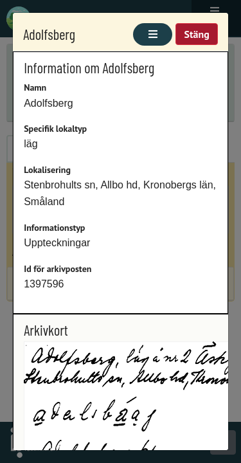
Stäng (196, 34)
